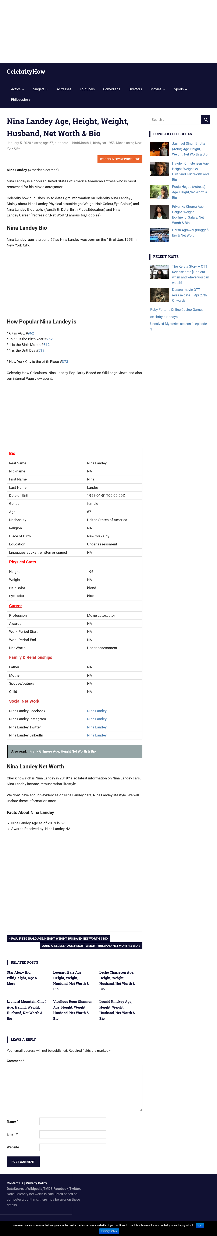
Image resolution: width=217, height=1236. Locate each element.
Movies (155, 89)
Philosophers (21, 100)
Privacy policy (109, 1231)
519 (41, 350)
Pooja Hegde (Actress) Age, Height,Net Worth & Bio (189, 192)
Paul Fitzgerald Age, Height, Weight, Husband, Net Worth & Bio (59, 939)
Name (12, 1121)
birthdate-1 (63, 143)
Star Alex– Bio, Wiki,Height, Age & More (22, 978)
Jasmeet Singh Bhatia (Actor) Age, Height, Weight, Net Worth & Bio (189, 149)
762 (49, 339)
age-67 (48, 143)
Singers (38, 89)
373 (65, 361)
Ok (199, 1225)
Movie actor (125, 143)
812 (46, 345)
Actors (16, 89)
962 (31, 333)
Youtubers (87, 89)
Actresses (64, 89)
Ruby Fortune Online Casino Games (176, 310)
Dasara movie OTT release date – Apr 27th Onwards (189, 295)
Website (13, 1147)
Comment (15, 1061)
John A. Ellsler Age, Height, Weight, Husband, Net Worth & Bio (90, 946)
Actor (38, 143)
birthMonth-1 (82, 143)
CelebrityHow (26, 71)
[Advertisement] (108, 31)
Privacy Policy (36, 1183)
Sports (179, 89)
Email (12, 1134)
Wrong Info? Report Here (120, 159)
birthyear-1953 (104, 143)
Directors (135, 89)
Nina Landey (97, 711)
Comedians (111, 89)
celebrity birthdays (164, 317)
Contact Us (15, 1183)
